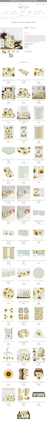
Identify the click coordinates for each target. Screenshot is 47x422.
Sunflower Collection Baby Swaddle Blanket (8, 221)
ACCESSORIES (21, 15)
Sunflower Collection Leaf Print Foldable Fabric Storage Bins (38, 221)
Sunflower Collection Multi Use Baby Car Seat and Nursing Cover (38, 362)
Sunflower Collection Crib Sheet (8, 139)
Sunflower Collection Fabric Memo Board (39, 301)
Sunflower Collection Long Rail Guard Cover (38, 402)
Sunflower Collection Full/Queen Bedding (38, 100)
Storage (29, 13)
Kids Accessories (5, 13)
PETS (39, 13)
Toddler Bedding (22, 11)
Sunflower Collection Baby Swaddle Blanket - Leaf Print (23, 221)
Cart (43, 4)
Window (34, 13)
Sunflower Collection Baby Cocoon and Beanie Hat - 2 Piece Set (8, 200)
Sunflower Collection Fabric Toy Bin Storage (38, 241)
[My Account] (41, 4)
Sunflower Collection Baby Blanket (24, 179)
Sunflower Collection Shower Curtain (38, 321)
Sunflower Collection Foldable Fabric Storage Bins (8, 241)
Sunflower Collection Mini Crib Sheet (23, 159)
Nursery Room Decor (39, 11)
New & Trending (7, 11)
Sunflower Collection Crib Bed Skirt (23, 280)
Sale (27, 15)
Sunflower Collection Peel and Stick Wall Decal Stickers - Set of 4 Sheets (23, 362)
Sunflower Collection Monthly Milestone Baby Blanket (39, 200)
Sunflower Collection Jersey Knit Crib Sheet (38, 140)
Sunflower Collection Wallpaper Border (8, 402)
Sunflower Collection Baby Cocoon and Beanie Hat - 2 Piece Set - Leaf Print (23, 200)
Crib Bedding (14, 11)
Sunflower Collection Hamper (8, 341)
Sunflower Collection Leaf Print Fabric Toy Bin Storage (23, 241)
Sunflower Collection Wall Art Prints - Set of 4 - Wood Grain (23, 322)
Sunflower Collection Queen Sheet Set (8, 120)
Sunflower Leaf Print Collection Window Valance (23, 261)
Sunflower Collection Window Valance (38, 260)
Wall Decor (23, 13)
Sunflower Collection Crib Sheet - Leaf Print (39, 121)
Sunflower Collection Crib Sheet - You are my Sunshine (23, 140)
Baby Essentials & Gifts (14, 13)
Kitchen (44, 13)
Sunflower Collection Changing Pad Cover (8, 180)
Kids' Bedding (30, 11)
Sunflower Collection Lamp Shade (39, 341)
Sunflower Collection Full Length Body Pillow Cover (23, 80)
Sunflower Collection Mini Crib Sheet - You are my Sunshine (38, 160)
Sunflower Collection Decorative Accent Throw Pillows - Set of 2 (8, 80)
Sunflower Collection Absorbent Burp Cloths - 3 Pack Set (23, 382)
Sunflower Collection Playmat (39, 280)
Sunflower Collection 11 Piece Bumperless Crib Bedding (23, 301)
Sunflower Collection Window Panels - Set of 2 (8, 261)
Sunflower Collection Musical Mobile (8, 361)
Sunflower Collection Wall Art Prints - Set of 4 (8, 322)
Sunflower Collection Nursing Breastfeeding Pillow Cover (24, 342)
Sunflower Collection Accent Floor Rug (8, 381)
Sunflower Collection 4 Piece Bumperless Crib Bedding (23, 121)
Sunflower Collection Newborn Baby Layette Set (23, 402)
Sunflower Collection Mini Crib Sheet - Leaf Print (8, 160)
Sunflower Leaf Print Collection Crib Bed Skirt (8, 281)
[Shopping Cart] (45, 4)
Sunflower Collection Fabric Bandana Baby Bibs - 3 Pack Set (38, 382)
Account (37, 4)
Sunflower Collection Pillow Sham (38, 79)
